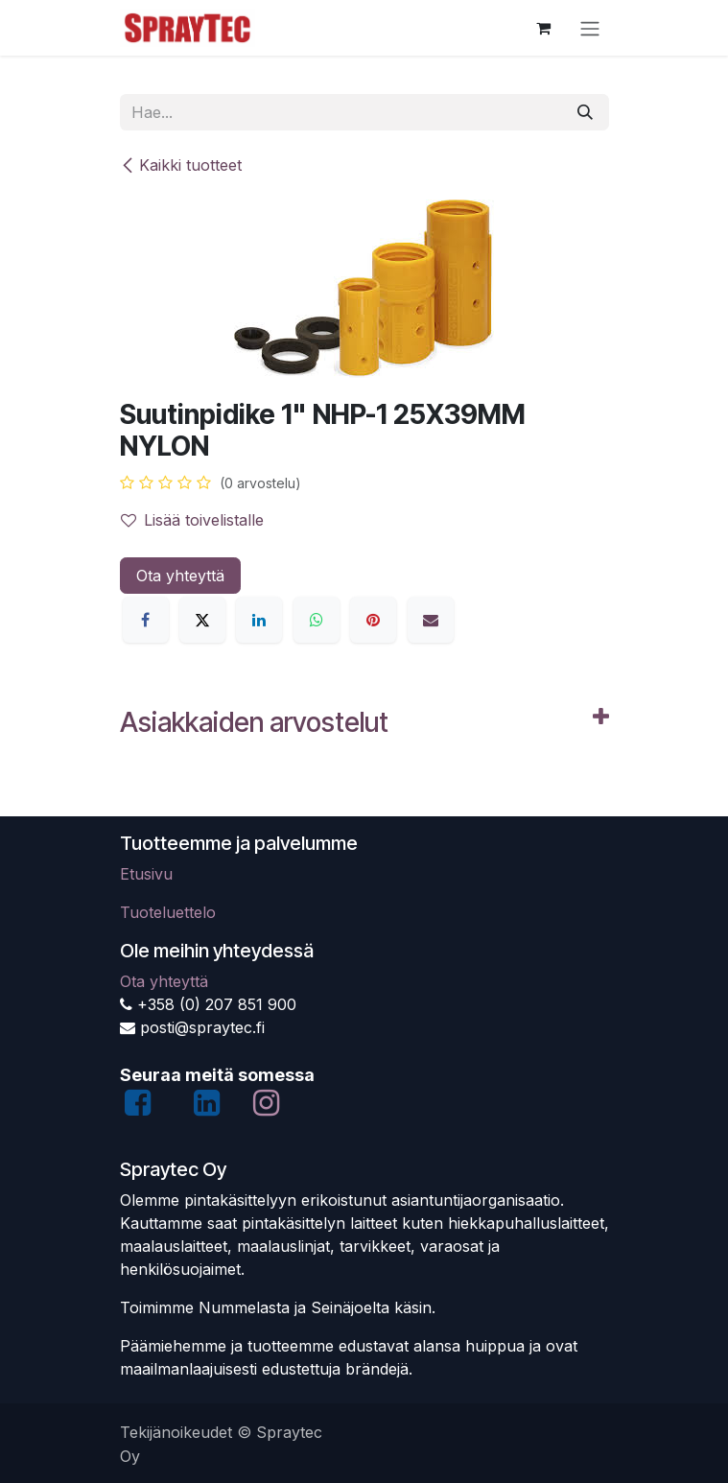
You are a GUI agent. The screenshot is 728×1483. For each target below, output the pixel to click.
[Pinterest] (373, 620)
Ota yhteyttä (180, 575)
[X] (202, 620)
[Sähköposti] (431, 620)
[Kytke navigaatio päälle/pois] (590, 28)
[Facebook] (146, 620)
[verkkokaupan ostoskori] (544, 28)
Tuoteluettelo (168, 912)
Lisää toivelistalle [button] (192, 520)
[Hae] (585, 112)
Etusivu (146, 873)
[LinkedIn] (259, 620)
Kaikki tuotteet (181, 165)
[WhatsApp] (317, 620)
